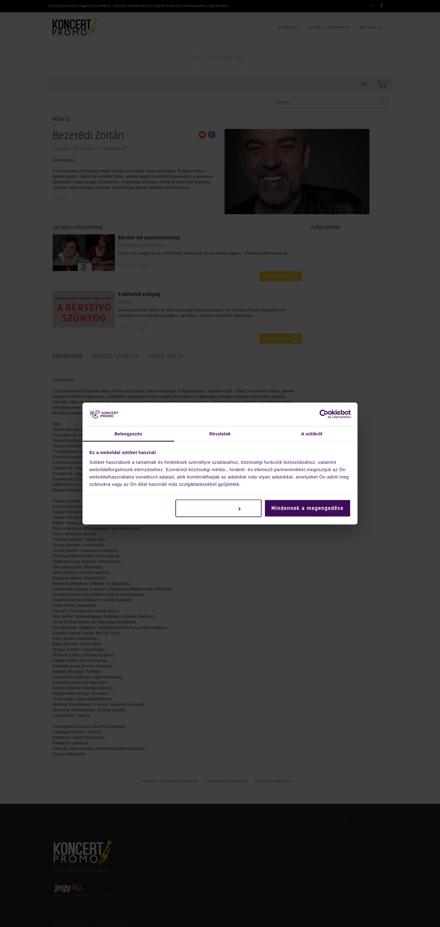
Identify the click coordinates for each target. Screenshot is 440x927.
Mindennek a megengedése (307, 508)
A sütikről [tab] (311, 433)
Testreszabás (218, 508)
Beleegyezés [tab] (128, 433)
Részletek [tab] (220, 433)
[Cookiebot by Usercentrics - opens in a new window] (324, 414)
